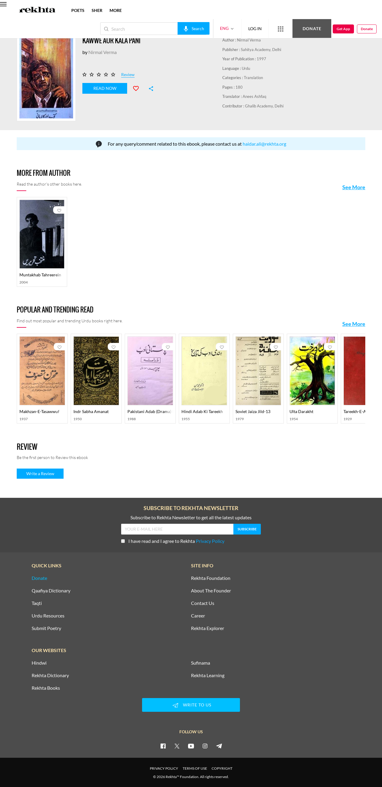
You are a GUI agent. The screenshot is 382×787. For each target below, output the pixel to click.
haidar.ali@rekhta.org (264, 144)
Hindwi (39, 662)
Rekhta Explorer (207, 628)
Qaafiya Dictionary (51, 590)
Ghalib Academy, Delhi (264, 106)
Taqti (37, 603)
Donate (312, 28)
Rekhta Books (46, 688)
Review (128, 75)
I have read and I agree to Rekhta (172, 541)
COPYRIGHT (222, 768)
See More (353, 187)
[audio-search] (194, 28)
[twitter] (177, 746)
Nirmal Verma (249, 40)
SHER (97, 10)
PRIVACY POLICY (164, 768)
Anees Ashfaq (254, 96)
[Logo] (37, 10)
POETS (77, 10)
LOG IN (255, 28)
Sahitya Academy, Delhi (261, 49)
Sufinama (200, 662)
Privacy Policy (210, 541)
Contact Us (202, 603)
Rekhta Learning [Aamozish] (207, 675)
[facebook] (163, 746)
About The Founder (211, 590)
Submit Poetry (46, 628)
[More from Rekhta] (280, 28)
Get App (343, 29)
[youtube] (191, 746)
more (116, 10)
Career (198, 615)
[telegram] (219, 746)
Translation (253, 77)
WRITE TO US (191, 705)
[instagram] (205, 746)
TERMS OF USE (195, 768)
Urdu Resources (48, 615)
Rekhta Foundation (210, 578)
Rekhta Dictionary (50, 675)
